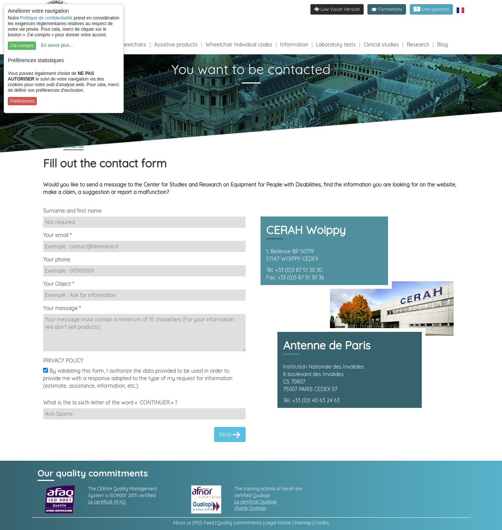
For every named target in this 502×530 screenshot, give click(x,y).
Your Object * (58, 284)
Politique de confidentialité (46, 18)
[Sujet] (144, 295)
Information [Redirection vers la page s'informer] (294, 44)
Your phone (56, 259)
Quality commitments (239, 523)
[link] (431, 9)
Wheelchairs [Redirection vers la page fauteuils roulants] (131, 44)
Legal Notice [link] (278, 523)
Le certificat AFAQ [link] (107, 502)
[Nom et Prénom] (144, 222)
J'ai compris (22, 45)
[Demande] (144, 332)
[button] (386, 9)
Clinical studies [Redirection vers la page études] (381, 44)
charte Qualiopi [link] (250, 508)
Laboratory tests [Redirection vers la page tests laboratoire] (336, 44)
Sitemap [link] (302, 523)
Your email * (57, 235)
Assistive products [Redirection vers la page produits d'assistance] (176, 44)
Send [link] (230, 435)
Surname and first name (72, 211)
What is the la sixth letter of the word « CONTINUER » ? (110, 402)
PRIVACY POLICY (63, 360)
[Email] (144, 246)
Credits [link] (321, 523)
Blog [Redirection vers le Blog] (442, 44)
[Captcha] (144, 414)
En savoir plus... (57, 45)
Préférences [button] (22, 101)
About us (182, 523)
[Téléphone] (144, 270)
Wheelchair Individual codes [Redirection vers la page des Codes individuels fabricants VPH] (238, 44)
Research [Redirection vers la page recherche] (418, 44)
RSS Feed (204, 523)
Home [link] (51, 146)
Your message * (62, 308)
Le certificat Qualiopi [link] (255, 502)
